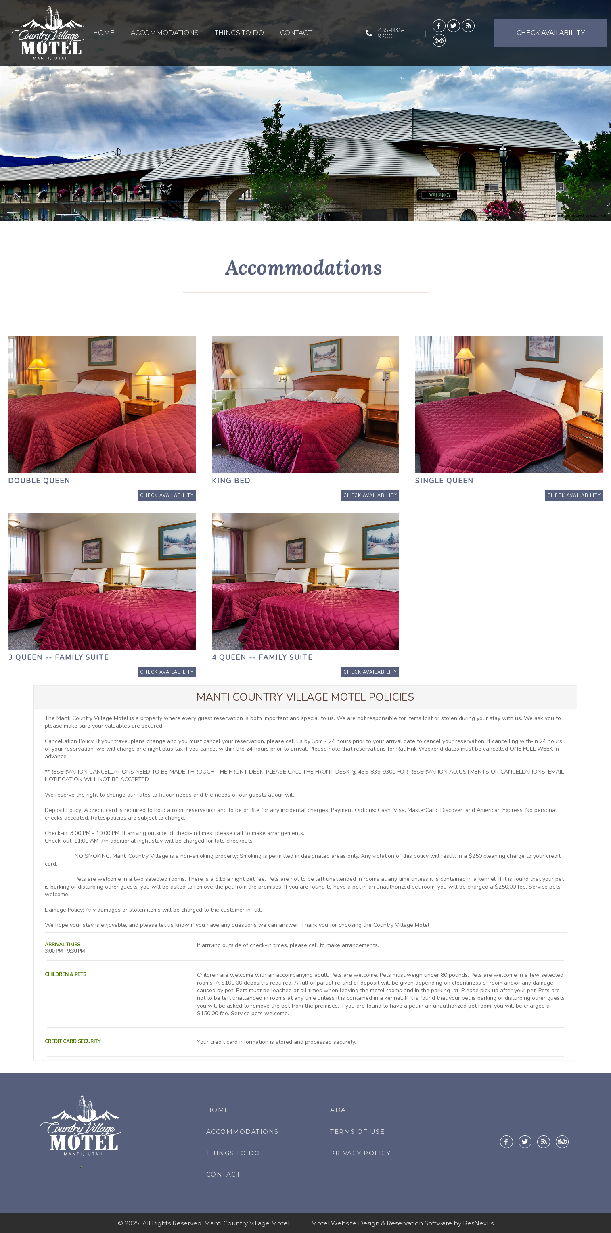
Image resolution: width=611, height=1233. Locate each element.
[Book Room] (167, 495)
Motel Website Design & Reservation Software (381, 1223)
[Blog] (468, 25)
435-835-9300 (391, 33)
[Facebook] (439, 25)
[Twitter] (453, 25)
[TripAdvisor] (439, 40)
